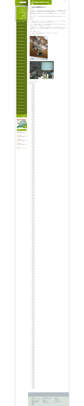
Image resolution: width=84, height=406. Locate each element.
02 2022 (33, 145)
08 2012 (33, 293)
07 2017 (33, 212)
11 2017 (33, 207)
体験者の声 (24, 15)
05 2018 (33, 200)
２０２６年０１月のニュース (21, 109)
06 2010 (33, 333)
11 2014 (33, 257)
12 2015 (33, 240)
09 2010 (33, 328)
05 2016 (33, 232)
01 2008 (33, 372)
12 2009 (33, 341)
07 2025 (33, 94)
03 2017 (33, 218)
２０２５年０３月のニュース (21, 83)
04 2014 (33, 268)
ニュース (24, 20)
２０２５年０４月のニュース (21, 87)
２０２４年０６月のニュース (21, 61)
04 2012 (33, 299)
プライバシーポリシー (58, 399)
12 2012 (33, 288)
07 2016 (33, 231)
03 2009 (33, 353)
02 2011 (33, 321)
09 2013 (33, 279)
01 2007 (33, 383)
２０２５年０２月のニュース (21, 42)
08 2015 (33, 246)
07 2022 (33, 139)
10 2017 (33, 209)
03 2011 (33, 319)
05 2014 (33, 266)
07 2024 (33, 108)
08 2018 (33, 195)
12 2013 (33, 274)
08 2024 (33, 107)
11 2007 (33, 375)
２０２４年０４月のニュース (21, 35)
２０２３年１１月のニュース (21, 22)
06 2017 (33, 214)
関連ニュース (45, 400)
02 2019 (33, 187)
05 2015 (33, 249)
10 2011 (33, 308)
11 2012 (33, 290)
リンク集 (55, 400)
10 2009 (33, 342)
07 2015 (33, 248)
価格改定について (23, 18)
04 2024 (33, 113)
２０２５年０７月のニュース (21, 96)
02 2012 (33, 302)
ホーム (24, 7)
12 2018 (33, 190)
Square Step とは (23, 9)
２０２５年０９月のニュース (21, 29)
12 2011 (33, 305)
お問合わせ (24, 116)
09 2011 (33, 310)
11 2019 (33, 176)
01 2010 (33, 339)
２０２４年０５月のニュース (21, 58)
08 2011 (33, 311)
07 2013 (33, 282)
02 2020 (33, 173)
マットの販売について (47, 402)
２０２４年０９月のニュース (21, 71)
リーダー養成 (23, 17)
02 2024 (33, 114)
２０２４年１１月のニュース (21, 77)
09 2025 (33, 91)
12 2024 (33, 102)
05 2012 (33, 297)
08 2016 (33, 229)
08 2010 (33, 330)
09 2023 (33, 121)
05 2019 (33, 183)
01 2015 (33, 254)
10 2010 (33, 327)
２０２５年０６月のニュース (21, 93)
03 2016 (33, 235)
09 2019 (33, 178)
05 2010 (33, 335)
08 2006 (33, 387)
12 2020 (33, 161)
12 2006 (33, 384)
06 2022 (33, 141)
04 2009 (33, 352)
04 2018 (33, 201)
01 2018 (33, 204)
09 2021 (33, 152)
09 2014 (33, 260)
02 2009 (33, 355)
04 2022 (33, 142)
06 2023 (33, 125)
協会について (23, 10)
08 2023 (33, 122)
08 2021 (33, 153)
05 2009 (33, 350)
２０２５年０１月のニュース (21, 80)
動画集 (24, 13)
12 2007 (33, 373)
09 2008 (33, 361)
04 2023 (33, 128)
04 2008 (33, 367)
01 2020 (33, 175)
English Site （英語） (58, 401)
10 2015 (33, 243)
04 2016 (33, 234)
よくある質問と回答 (22, 12)
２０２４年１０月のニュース (21, 74)
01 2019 (33, 189)
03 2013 (33, 283)
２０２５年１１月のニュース (21, 103)
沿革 (32, 399)
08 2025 (33, 93)
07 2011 (33, 313)
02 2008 (33, 370)
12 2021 (33, 147)
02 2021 (33, 158)
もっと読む (19, 147)
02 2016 (33, 237)
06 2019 (33, 181)
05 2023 (33, 127)
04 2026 (33, 85)
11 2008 (33, 358)
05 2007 (33, 378)
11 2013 (33, 276)
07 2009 (33, 347)
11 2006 (33, 386)
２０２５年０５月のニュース (21, 90)
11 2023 (33, 119)
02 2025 (33, 100)
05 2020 (33, 170)
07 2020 (33, 169)
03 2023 (33, 130)
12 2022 (33, 133)
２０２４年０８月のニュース (21, 67)
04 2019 (33, 184)
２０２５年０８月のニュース (21, 100)
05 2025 (33, 97)
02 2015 (33, 252)
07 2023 (33, 124)
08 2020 (33, 167)
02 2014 (33, 271)
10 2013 (33, 277)
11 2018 (33, 192)
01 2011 (33, 322)
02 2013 (33, 285)
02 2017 (33, 220)
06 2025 (33, 96)
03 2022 (33, 144)
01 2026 (33, 88)
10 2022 (33, 136)
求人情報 (33, 403)
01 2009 (33, 356)
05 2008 (33, 366)
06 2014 (33, 265)
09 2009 (33, 344)
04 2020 (33, 172)
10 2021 (33, 150)
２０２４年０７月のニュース (21, 64)
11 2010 (33, 325)
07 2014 (33, 263)
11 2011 (33, 307)
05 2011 (33, 316)
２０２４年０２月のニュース (21, 45)
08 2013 (33, 280)
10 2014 (33, 259)
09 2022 (33, 138)
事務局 (33, 404)
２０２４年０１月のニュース (21, 32)
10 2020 (33, 164)
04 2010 (33, 336)
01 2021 (33, 159)
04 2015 (33, 251)
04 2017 (33, 217)
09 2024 (33, 105)
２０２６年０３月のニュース (21, 112)
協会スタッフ (34, 402)
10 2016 (33, 226)
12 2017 (33, 206)
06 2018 (33, 198)
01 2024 (33, 116)
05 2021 (33, 155)
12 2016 (33, 223)
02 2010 (33, 338)
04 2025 (33, 99)
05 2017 (33, 215)
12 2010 (33, 324)
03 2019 (33, 186)
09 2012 (33, 291)
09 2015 (33, 245)
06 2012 (33, 296)
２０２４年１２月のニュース (21, 55)
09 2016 (33, 228)
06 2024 (33, 110)
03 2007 (33, 381)
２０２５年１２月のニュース (21, 106)
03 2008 (33, 369)
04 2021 (33, 156)
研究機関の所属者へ (35, 401)
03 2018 (33, 203)
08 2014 (33, 262)
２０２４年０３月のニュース (21, 48)
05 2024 (33, 111)
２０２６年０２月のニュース (21, 39)
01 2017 (33, 221)
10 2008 (33, 359)
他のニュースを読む (33, 81)
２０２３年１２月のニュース (21, 26)
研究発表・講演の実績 (35, 400)
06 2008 (33, 364)
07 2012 (33, 294)
